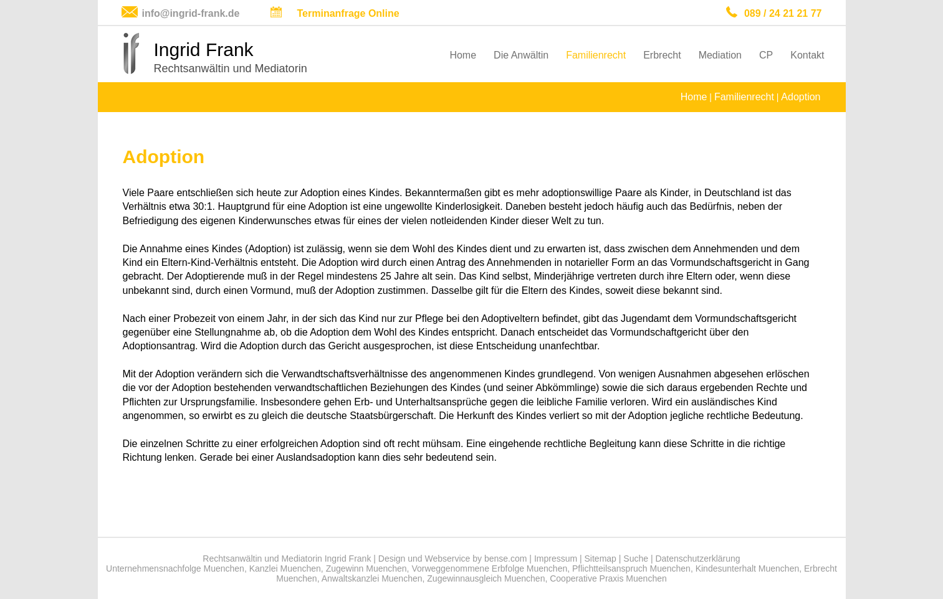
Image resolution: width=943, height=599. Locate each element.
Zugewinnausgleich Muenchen (486, 578)
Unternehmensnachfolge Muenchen (175, 568)
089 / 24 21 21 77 (783, 13)
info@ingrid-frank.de (191, 13)
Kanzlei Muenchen (285, 568)
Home (462, 55)
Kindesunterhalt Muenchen (748, 568)
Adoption (800, 97)
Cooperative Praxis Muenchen (608, 578)
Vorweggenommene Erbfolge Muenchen (489, 568)
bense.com (505, 559)
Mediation (720, 55)
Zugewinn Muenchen (366, 568)
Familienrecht (596, 55)
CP (766, 55)
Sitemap (600, 559)
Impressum (555, 559)
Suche (635, 559)
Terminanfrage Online (348, 13)
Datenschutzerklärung (697, 559)
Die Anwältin (521, 55)
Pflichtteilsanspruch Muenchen (631, 568)
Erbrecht (662, 55)
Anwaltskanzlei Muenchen (372, 578)
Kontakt (807, 55)
